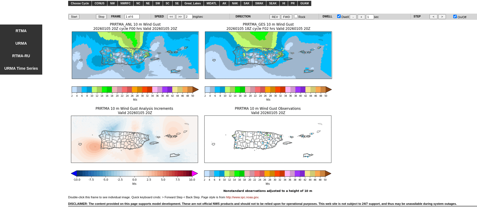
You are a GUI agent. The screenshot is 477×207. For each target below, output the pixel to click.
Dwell (343, 17)
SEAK (273, 3)
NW (112, 3)
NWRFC (125, 3)
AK (224, 3)
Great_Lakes (193, 3)
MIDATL (212, 3)
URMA (21, 43)
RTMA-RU (21, 56)
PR (293, 3)
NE (148, 3)
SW (158, 3)
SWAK (259, 3)
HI (283, 3)
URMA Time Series (21, 68)
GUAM (304, 3)
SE (177, 3)
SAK (246, 3)
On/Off (459, 17)
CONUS (99, 3)
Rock (299, 17)
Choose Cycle (80, 3)
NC (138, 3)
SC (168, 3)
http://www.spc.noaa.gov (242, 197)
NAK (235, 3)
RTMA (21, 31)
